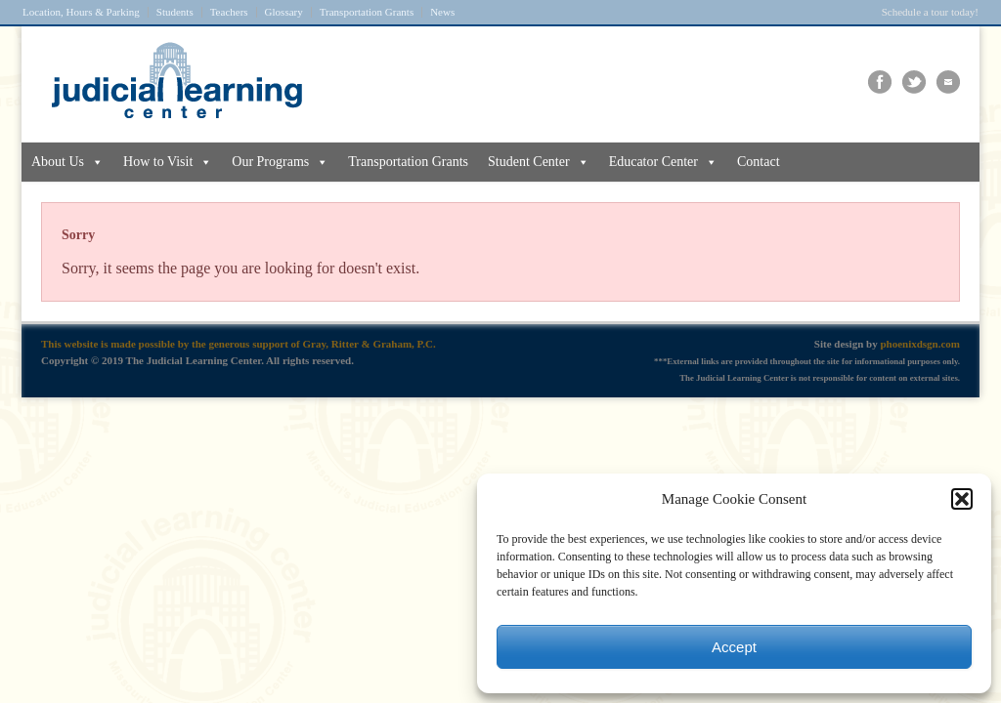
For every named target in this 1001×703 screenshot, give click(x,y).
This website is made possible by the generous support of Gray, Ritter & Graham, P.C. (238, 344)
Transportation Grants (366, 12)
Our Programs (280, 162)
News (442, 12)
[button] (962, 499)
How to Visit (167, 162)
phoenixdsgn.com (920, 344)
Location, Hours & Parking (81, 12)
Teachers (229, 12)
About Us (67, 162)
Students (175, 12)
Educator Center (663, 162)
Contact (758, 161)
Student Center (538, 162)
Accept (734, 647)
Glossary (284, 12)
